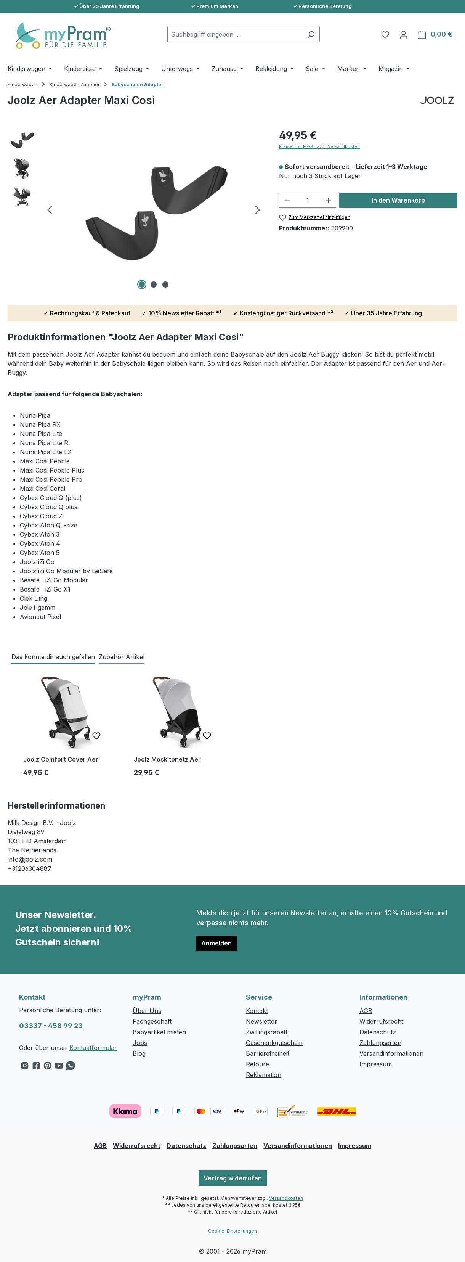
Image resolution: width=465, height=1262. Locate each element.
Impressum (375, 1064)
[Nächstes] (257, 209)
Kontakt (257, 1010)
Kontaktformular (93, 1047)
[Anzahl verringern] (287, 200)
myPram (147, 997)
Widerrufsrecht (381, 1021)
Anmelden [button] (216, 943)
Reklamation (263, 1075)
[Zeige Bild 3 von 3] (165, 284)
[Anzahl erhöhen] (329, 200)
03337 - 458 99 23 (51, 1026)
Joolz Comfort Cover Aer (60, 759)
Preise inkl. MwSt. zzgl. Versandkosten (319, 146)
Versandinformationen (391, 1053)
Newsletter (261, 1021)
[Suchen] (311, 34)
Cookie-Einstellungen (232, 1231)
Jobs (140, 1043)
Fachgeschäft (152, 1021)
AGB (365, 1010)
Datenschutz (377, 1032)
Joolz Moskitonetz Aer (167, 759)
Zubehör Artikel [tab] (121, 657)
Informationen (383, 997)
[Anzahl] (307, 200)
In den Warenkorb (398, 200)
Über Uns (147, 1010)
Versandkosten (286, 1198)
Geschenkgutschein (274, 1043)
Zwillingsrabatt (266, 1032)
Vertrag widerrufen (233, 1178)
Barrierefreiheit (267, 1053)
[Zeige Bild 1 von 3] (142, 284)
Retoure (257, 1064)
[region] (135, 209)
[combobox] (234, 34)
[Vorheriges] (49, 209)
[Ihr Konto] (403, 34)
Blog (139, 1053)
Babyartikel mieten (159, 1032)
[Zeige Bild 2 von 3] (154, 284)
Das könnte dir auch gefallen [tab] (53, 657)
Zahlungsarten (380, 1043)
